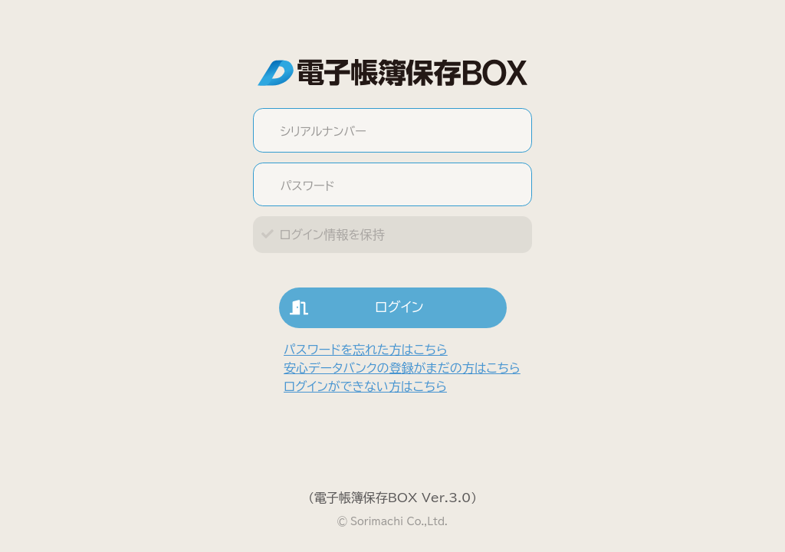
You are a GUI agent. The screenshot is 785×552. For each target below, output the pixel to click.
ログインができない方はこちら (365, 386)
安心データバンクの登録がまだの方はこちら (402, 368)
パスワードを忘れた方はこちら (366, 349)
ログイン (351, 308)
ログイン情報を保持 (331, 234)
